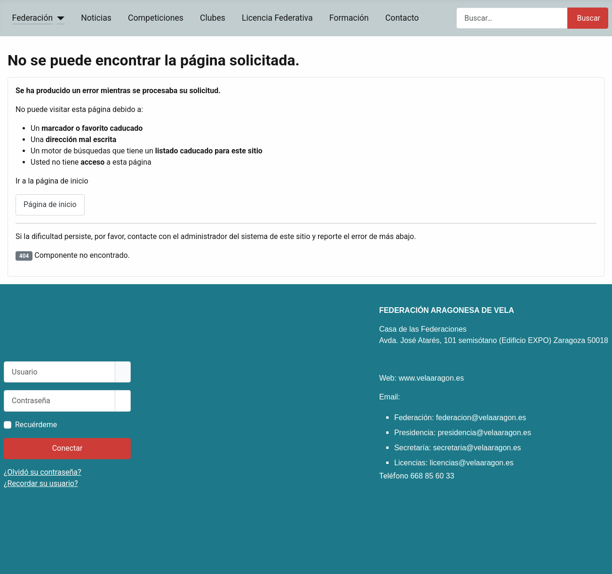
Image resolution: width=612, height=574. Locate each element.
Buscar (588, 18)
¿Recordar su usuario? (41, 483)
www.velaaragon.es (431, 378)
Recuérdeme (36, 424)
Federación (32, 18)
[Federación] (58, 18)
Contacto (402, 18)
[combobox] (512, 18)
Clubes (212, 18)
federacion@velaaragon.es (481, 418)
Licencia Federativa (277, 18)
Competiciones (155, 18)
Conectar (67, 448)
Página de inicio (50, 204)
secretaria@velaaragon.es (477, 448)
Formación (349, 18)
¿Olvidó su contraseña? (42, 472)
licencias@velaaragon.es (471, 463)
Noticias (96, 18)
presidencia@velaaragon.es (484, 433)
